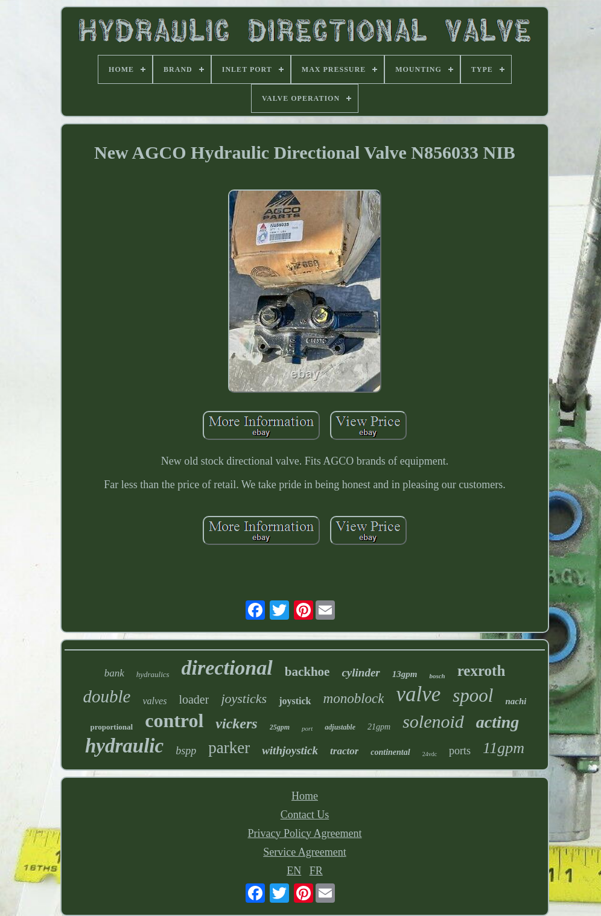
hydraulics (153, 674)
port (307, 728)
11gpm (503, 748)
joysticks (244, 698)
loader (194, 699)
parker (229, 748)
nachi (515, 701)
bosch (437, 675)
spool (473, 695)
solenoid (433, 721)
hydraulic (124, 746)
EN (294, 871)
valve (418, 694)
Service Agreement (304, 852)
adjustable (340, 727)
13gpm (405, 674)
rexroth (481, 671)
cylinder (361, 672)
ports (460, 751)
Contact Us (305, 815)
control (174, 720)
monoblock (353, 698)
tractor (344, 751)
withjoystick (290, 750)
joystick (295, 701)
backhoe (307, 671)
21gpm (378, 726)
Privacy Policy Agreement (305, 833)
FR (316, 871)
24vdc (429, 754)
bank (114, 673)
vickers (236, 723)
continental (390, 752)
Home (304, 796)
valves (154, 701)
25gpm (280, 727)
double (107, 696)
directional (227, 668)
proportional (112, 726)
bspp (186, 751)
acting (498, 722)
